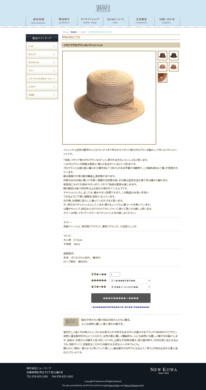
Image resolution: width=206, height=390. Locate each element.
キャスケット (33, 62)
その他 (31, 94)
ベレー (31, 70)
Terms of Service (131, 385)
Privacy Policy (113, 385)
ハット (31, 46)
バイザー (32, 86)
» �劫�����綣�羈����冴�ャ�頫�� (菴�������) (120, 307)
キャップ (32, 54)
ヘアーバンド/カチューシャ (40, 78)
